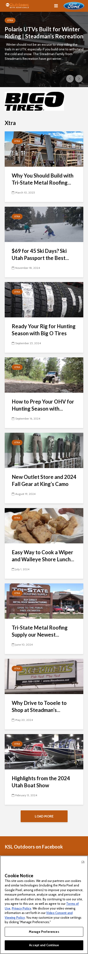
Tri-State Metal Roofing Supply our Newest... (40, 631)
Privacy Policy (21, 908)
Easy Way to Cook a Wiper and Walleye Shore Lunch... (43, 555)
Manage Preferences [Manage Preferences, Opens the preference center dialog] (44, 932)
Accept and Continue (44, 945)
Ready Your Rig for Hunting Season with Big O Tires (44, 329)
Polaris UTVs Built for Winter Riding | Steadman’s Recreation (44, 33)
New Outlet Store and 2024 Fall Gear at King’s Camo (44, 480)
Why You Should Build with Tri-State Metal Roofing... (42, 179)
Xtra (10, 20)
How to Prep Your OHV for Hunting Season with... (43, 405)
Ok (82, 861)
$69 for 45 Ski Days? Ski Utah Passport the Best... (40, 254)
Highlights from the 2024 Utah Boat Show (41, 781)
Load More (44, 816)
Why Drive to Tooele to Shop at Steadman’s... (39, 706)
